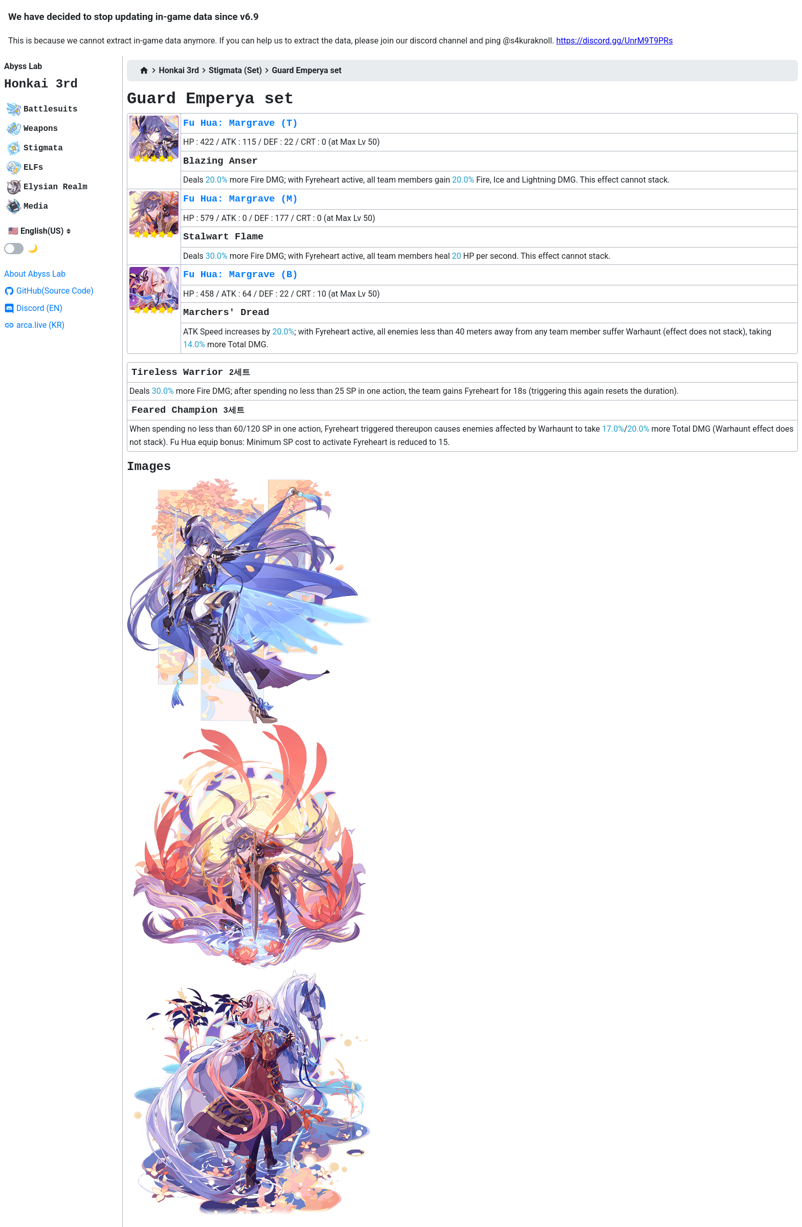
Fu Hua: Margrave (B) (240, 274)
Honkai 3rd (41, 84)
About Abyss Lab (34, 274)
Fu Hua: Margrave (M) (240, 199)
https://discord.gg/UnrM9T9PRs (614, 41)
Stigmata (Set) (235, 70)
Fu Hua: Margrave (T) (240, 123)
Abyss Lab (23, 66)
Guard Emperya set (306, 70)
